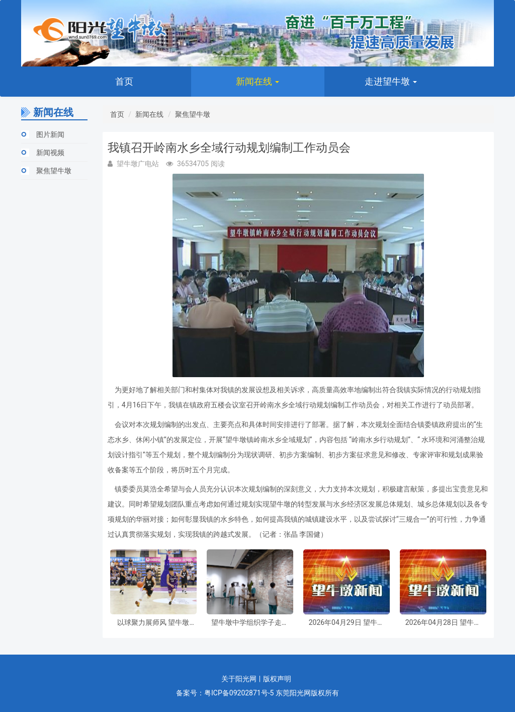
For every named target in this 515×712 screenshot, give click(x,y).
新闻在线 (257, 81)
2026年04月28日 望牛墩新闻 (443, 622)
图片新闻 (50, 134)
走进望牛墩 (391, 81)
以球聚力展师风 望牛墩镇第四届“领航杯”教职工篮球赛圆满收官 (153, 622)
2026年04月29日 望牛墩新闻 (346, 622)
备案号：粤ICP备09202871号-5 (225, 693)
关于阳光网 (238, 679)
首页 (124, 81)
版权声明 (277, 679)
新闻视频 (50, 153)
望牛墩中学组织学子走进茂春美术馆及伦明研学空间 (250, 622)
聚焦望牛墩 (53, 171)
